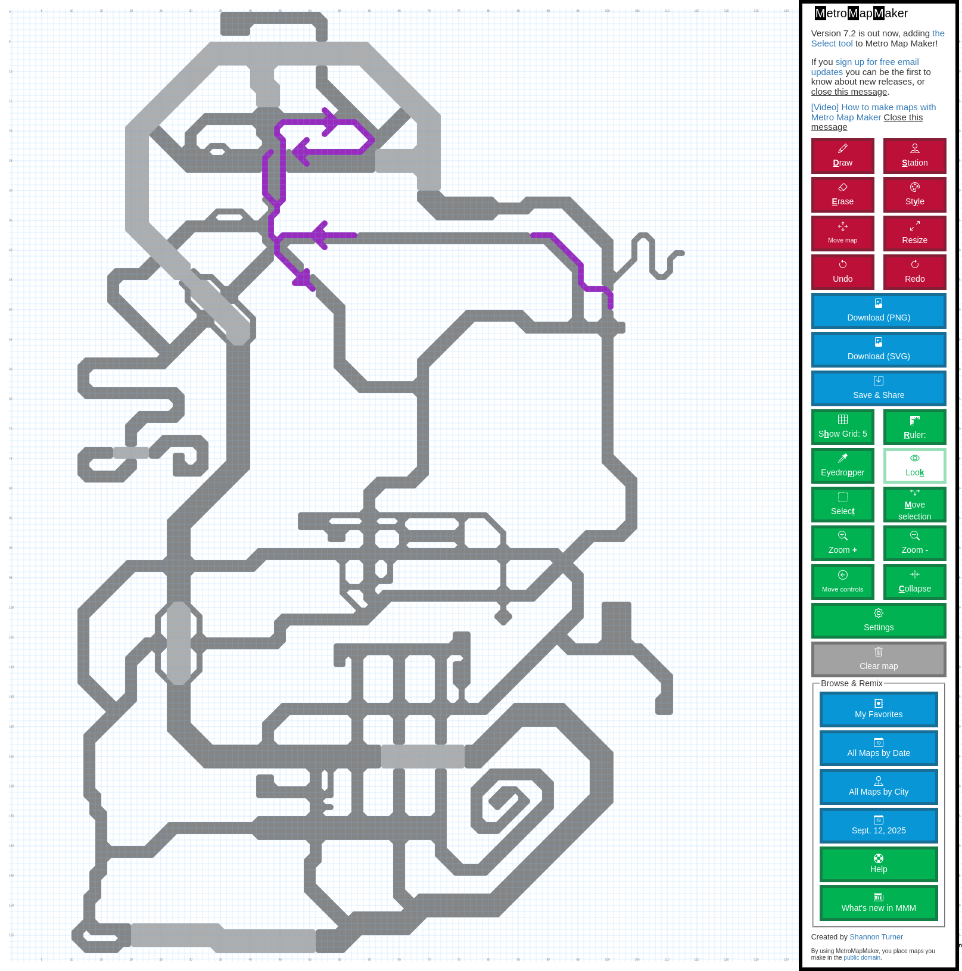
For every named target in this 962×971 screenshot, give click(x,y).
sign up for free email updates (865, 67)
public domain (861, 957)
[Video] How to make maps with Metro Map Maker (873, 112)
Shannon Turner (876, 937)
